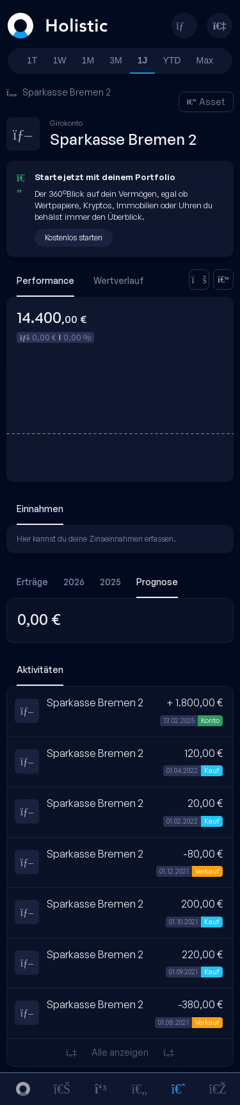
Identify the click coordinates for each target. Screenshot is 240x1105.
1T (32, 60)
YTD (171, 60)
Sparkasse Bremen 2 (58, 92)
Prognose (157, 581)
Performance (45, 280)
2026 (73, 581)
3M (115, 60)
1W (60, 60)
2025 (110, 581)
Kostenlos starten (73, 237)
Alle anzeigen (120, 1052)
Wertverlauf (118, 280)
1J (143, 60)
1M (88, 60)
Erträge (32, 581)
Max (204, 60)
